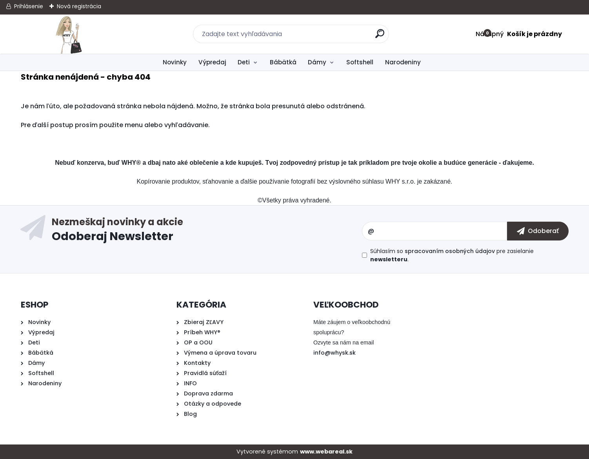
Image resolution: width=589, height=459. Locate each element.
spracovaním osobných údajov (450, 251)
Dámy (317, 62)
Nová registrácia (79, 6)
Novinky (175, 62)
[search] (379, 36)
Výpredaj (212, 62)
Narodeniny (403, 62)
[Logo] (69, 34)
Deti (244, 62)
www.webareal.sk (326, 451)
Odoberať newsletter (207, 231)
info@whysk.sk (334, 353)
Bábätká (283, 62)
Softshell (359, 62)
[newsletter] (537, 231)
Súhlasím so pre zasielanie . (452, 255)
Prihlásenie (28, 6)
